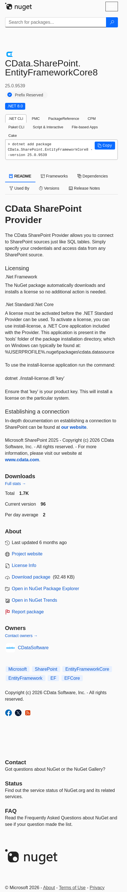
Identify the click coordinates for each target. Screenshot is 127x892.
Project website (27, 553)
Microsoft (18, 669)
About (49, 887)
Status (13, 783)
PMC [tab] (36, 118)
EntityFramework (26, 678)
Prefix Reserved (29, 95)
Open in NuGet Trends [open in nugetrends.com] (34, 600)
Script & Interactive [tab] (48, 127)
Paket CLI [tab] (16, 127)
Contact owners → (21, 635)
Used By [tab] (19, 188)
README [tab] (20, 176)
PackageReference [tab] (63, 118)
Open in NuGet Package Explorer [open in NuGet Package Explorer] (45, 588)
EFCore (72, 678)
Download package (31, 577)
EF (53, 678)
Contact (15, 762)
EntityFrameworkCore (87, 669)
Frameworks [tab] (54, 176)
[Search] (112, 22)
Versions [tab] (49, 188)
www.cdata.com (22, 459)
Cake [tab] (13, 135)
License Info (24, 565)
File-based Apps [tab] (85, 127)
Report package (28, 611)
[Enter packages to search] (55, 22)
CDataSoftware (33, 647)
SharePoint (46, 669)
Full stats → (15, 483)
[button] (105, 146)
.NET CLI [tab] (16, 118)
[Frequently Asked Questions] (11, 811)
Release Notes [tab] (84, 188)
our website (73, 427)
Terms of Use (72, 887)
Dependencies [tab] (92, 176)
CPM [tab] (92, 118)
